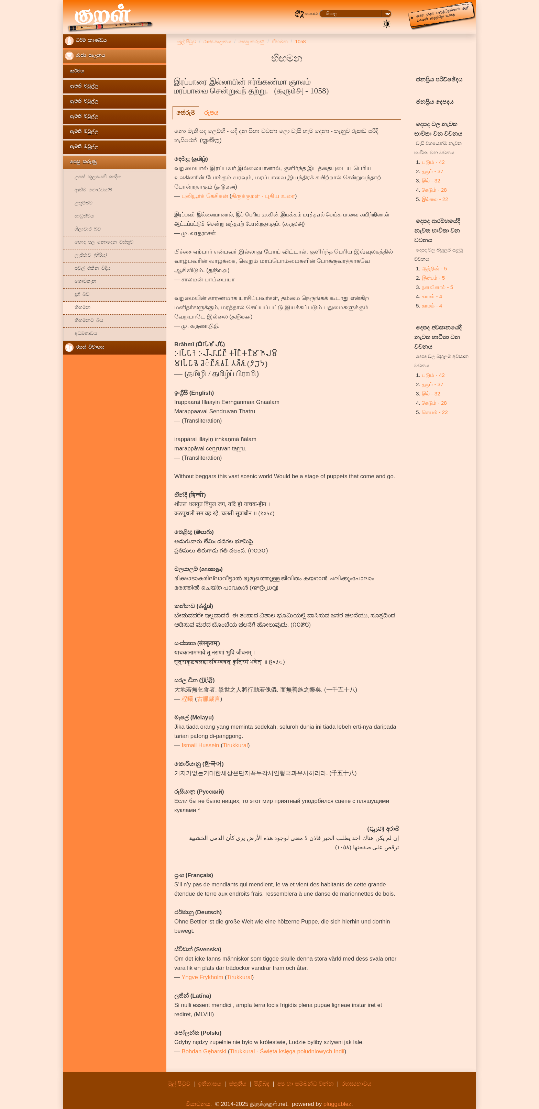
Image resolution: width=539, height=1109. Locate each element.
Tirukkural (235, 745)
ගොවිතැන (80, 282)
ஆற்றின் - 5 (434, 268)
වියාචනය (198, 1104)
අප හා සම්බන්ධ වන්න (306, 1083)
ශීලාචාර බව (83, 230)
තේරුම (185, 112)
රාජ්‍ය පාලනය (85, 56)
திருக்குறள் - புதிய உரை (263, 196)
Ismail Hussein (200, 745)
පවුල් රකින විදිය (87, 269)
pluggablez (337, 1104)
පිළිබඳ (262, 1083)
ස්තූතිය (237, 1083)
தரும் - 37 (432, 171)
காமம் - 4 (432, 296)
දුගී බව (77, 295)
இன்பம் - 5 (433, 278)
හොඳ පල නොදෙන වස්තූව (99, 243)
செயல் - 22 (435, 412)
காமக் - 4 (432, 306)
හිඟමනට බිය (84, 321)
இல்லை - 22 (435, 199)
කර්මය (74, 72)
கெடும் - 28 (434, 190)
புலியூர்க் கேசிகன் (205, 196)
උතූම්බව (78, 203)
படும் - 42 (433, 162)
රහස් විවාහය (84, 347)
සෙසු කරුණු (81, 162)
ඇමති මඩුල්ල (81, 87)
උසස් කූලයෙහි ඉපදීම (93, 177)
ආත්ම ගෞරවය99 (88, 190)
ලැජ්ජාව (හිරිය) (86, 256)
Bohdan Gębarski (204, 1051)
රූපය (211, 112)
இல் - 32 (431, 180)
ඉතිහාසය (209, 1083)
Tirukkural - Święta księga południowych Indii (287, 1051)
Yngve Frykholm (202, 977)
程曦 (187, 699)
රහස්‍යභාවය (356, 1083)
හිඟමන (77, 308)
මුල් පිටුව (179, 1083)
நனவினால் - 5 (437, 287)
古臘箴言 (208, 699)
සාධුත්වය (79, 217)
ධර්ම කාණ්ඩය (86, 40)
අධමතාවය (81, 334)
